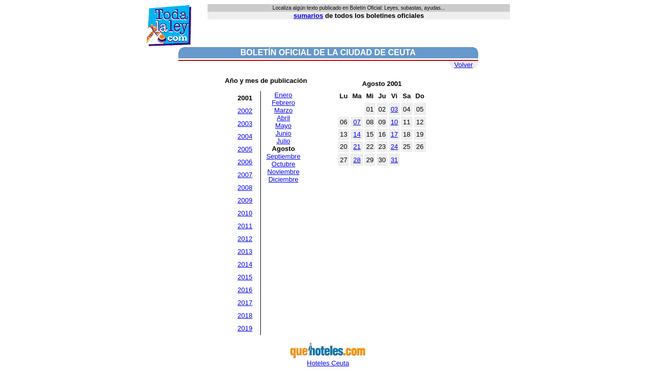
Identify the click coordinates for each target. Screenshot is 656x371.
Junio (283, 133)
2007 (245, 175)
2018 (245, 315)
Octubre (283, 164)
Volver (463, 65)
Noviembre (284, 172)
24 (394, 146)
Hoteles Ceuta (328, 360)
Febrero (283, 102)
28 (356, 160)
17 (394, 134)
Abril (283, 118)
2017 (245, 303)
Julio (284, 141)
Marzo (283, 110)
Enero (284, 95)
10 (394, 122)
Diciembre (284, 179)
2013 (245, 251)
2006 (245, 162)
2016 (245, 290)
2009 (245, 200)
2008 (245, 187)
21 (356, 146)
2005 (245, 149)
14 (356, 134)
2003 (245, 123)
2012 (245, 239)
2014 (245, 264)
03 (394, 109)
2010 (245, 213)
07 (356, 122)
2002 (245, 111)
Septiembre (283, 156)
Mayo (283, 125)
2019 (245, 328)
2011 (245, 226)
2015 (245, 277)
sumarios (308, 15)
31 (394, 160)
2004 (245, 136)
